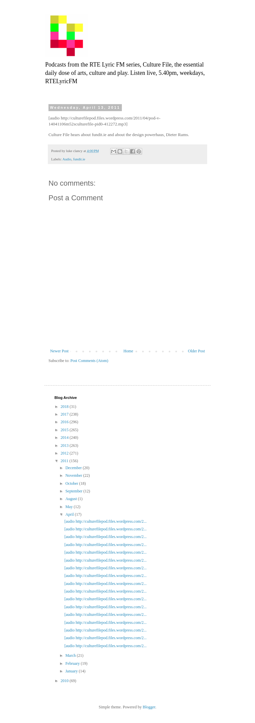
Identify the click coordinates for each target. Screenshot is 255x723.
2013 (65, 445)
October (72, 483)
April (70, 514)
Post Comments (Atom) (89, 360)
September (74, 491)
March (71, 655)
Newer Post (59, 351)
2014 (65, 437)
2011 (65, 460)
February (73, 663)
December (74, 467)
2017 (65, 414)
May (69, 506)
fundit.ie (79, 159)
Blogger (149, 707)
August (71, 498)
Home (128, 351)
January (72, 671)
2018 (65, 406)
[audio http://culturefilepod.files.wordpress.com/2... (105, 521)
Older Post (196, 351)
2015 (65, 430)
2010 (65, 680)
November (74, 475)
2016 (65, 422)
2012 (65, 453)
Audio (66, 159)
